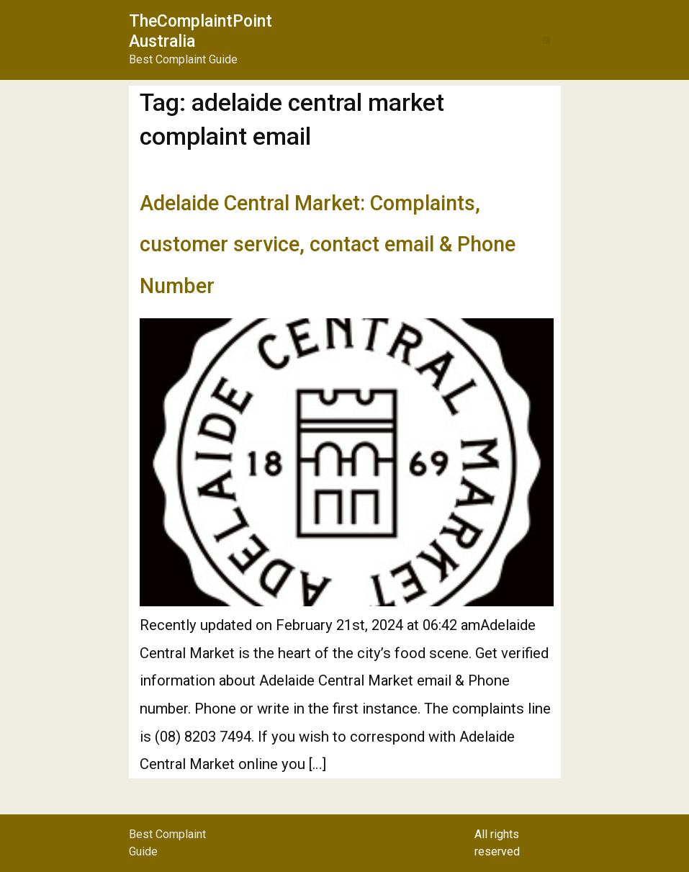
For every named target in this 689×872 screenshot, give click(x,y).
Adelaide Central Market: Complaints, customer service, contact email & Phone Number (327, 244)
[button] (546, 40)
